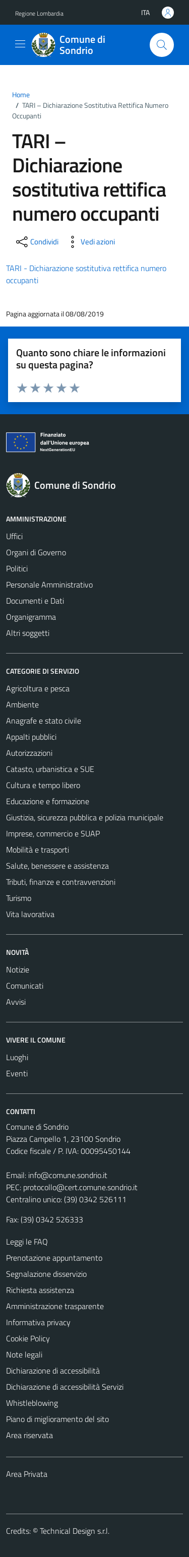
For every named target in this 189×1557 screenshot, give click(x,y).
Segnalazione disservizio (46, 1274)
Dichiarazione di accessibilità (53, 1371)
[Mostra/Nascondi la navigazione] (20, 44)
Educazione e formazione (47, 801)
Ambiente (22, 704)
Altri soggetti (27, 633)
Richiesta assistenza (40, 1290)
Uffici (14, 536)
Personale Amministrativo (49, 584)
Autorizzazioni (29, 753)
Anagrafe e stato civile (43, 721)
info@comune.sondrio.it (67, 1175)
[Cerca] (162, 45)
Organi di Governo (36, 552)
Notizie (17, 969)
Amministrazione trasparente (55, 1306)
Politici (17, 568)
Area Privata (26, 1474)
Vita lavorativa (30, 914)
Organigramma (31, 617)
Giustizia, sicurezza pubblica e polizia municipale (84, 817)
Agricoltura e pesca (38, 688)
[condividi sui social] (36, 242)
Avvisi (16, 1002)
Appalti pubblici (31, 737)
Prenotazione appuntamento (54, 1258)
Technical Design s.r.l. (74, 1531)
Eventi (17, 1073)
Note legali (24, 1354)
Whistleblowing (32, 1403)
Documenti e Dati (35, 601)
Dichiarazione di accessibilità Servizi (64, 1387)
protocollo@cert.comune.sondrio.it (80, 1187)
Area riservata (29, 1435)
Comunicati (24, 986)
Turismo (18, 898)
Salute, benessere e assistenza (57, 866)
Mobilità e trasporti (37, 850)
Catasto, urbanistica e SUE (50, 769)
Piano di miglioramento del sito (57, 1419)
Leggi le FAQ (27, 1242)
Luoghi (17, 1057)
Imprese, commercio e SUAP (53, 833)
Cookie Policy (28, 1338)
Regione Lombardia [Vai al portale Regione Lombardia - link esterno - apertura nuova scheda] (39, 13)
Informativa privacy (38, 1322)
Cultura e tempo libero (43, 785)
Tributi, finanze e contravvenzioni (60, 882)
